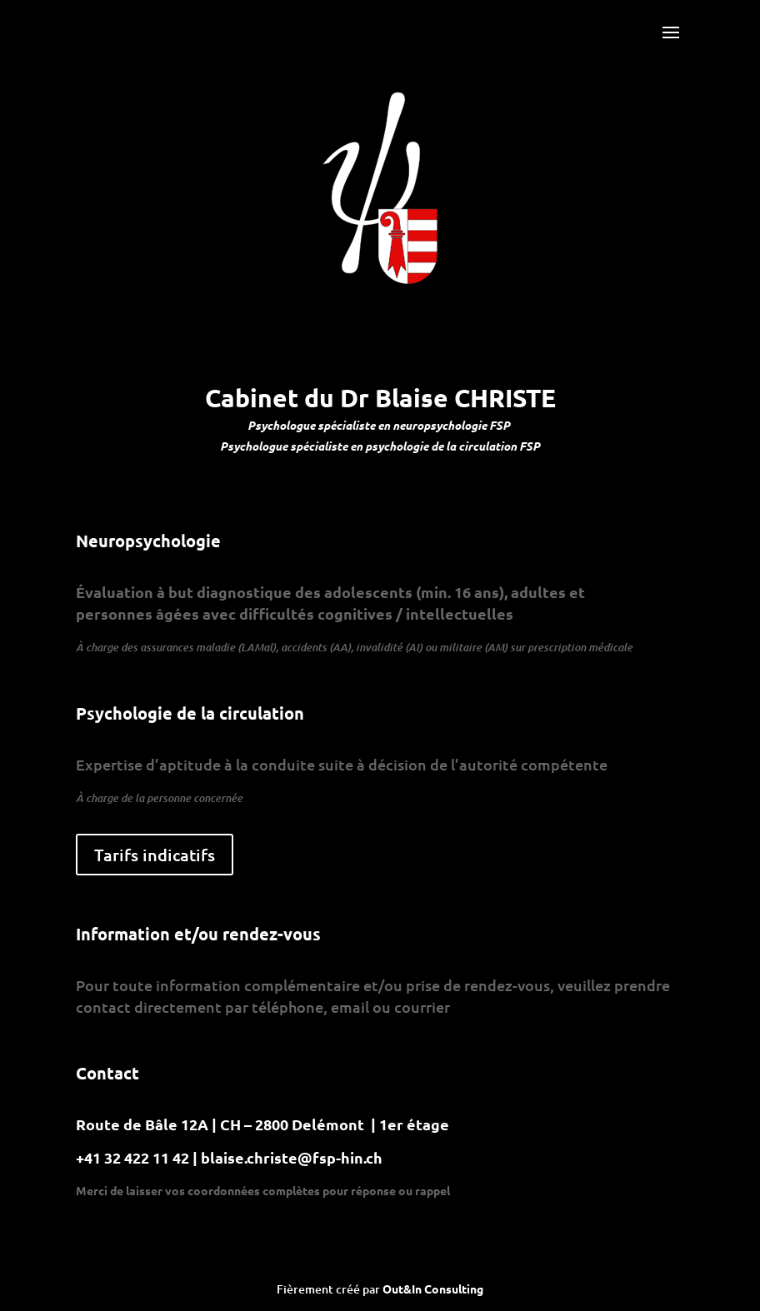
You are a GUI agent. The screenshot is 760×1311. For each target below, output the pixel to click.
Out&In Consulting (432, 1288)
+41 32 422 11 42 (134, 1157)
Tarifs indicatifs (154, 854)
